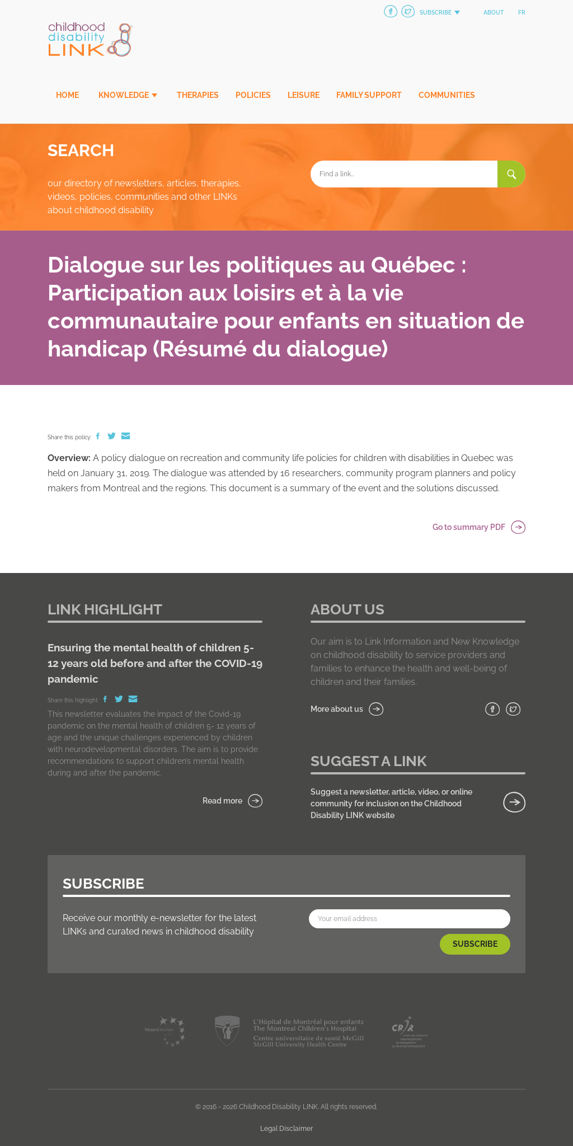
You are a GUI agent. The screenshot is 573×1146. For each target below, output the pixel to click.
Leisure (304, 95)
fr (521, 13)
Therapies (198, 95)
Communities (447, 95)
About (493, 13)
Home (67, 95)
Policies (253, 95)
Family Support (369, 95)
